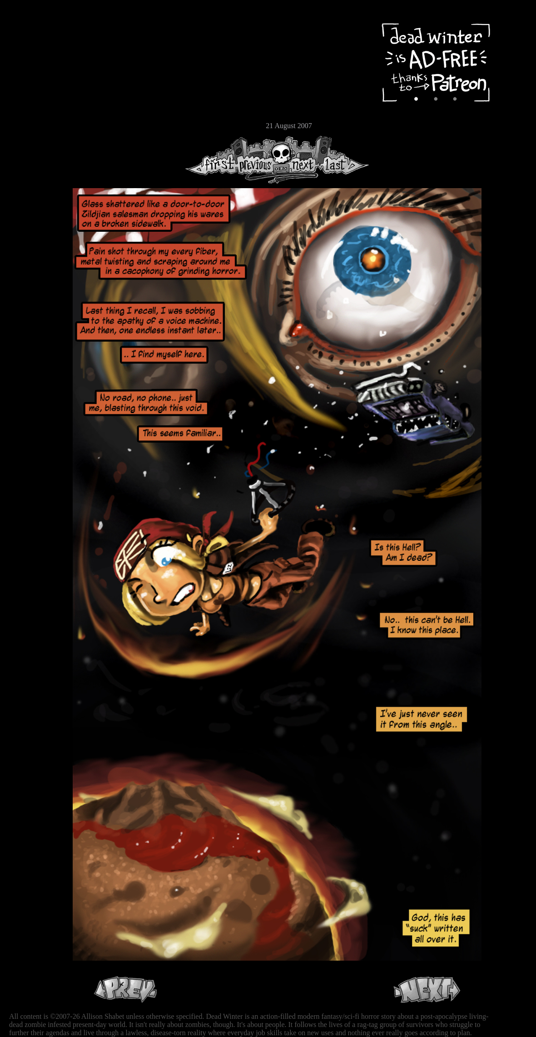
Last (344, 160)
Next (300, 160)
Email (34, 124)
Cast (34, 80)
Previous (259, 160)
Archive (34, 65)
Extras (34, 96)
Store (34, 110)
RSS (34, 141)
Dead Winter (68, 28)
